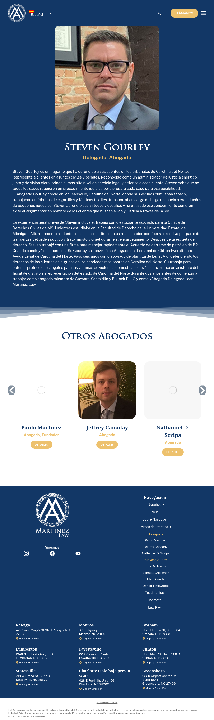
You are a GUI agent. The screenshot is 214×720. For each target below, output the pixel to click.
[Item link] (26, 553)
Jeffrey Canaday (107, 427)
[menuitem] (40, 13)
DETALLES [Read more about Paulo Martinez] (41, 444)
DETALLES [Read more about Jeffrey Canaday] (107, 444)
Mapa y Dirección (29, 638)
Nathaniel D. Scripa (172, 431)
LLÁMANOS (184, 13)
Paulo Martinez (41, 427)
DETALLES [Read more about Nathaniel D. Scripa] (173, 452)
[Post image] (41, 390)
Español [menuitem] (37, 15)
